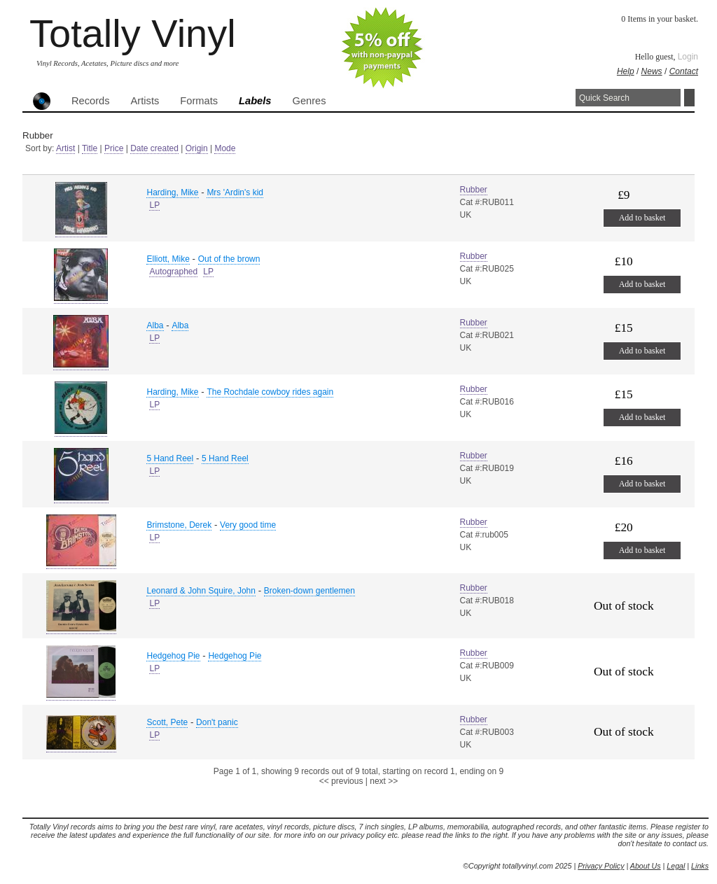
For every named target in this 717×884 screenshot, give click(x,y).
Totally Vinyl (132, 33)
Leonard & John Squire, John (200, 591)
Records (90, 100)
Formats (199, 100)
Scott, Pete (167, 722)
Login (688, 57)
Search (689, 97)
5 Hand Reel (169, 458)
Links (700, 866)
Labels (255, 100)
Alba (154, 325)
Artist (65, 148)
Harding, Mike (172, 192)
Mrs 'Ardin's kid (235, 192)
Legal (676, 866)
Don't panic (217, 722)
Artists (145, 100)
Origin (197, 148)
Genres (309, 100)
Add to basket (642, 218)
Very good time (248, 525)
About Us (645, 866)
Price (113, 148)
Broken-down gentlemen (309, 591)
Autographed (173, 271)
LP (154, 205)
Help (625, 71)
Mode (224, 148)
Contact (683, 71)
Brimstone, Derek (178, 525)
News (651, 71)
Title (89, 148)
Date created (154, 148)
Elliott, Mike (167, 259)
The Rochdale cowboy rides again (270, 392)
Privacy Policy (601, 866)
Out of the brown (229, 259)
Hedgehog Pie (173, 656)
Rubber (473, 190)
